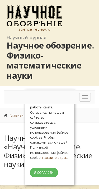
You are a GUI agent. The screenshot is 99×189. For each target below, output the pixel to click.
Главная (16, 115)
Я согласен (44, 172)
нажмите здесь (54, 157)
